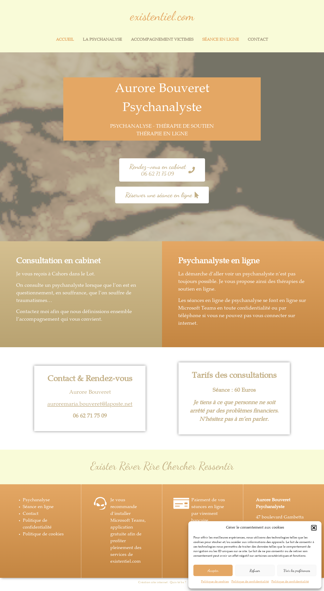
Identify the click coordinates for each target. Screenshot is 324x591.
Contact (258, 40)
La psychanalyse (102, 40)
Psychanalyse (36, 500)
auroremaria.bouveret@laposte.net (89, 404)
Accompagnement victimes (162, 40)
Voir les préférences (297, 570)
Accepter (213, 570)
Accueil (65, 40)
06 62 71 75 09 (90, 416)
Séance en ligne (220, 40)
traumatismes (31, 300)
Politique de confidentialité (250, 581)
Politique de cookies (215, 581)
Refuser (255, 570)
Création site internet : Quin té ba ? (162, 582)
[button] (313, 527)
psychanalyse (247, 300)
